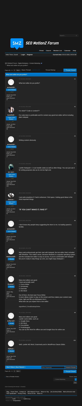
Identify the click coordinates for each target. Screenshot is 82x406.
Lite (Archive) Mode (56, 391)
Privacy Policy (22, 393)
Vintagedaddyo (17, 400)
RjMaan (10, 349)
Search (48, 50)
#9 (75, 312)
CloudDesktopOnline (33, 306)
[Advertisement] (41, 16)
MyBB (14, 398)
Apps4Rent (22, 306)
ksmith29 (10, 115)
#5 (75, 193)
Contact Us (22, 391)
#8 (75, 276)
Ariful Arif (10, 321)
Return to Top (45, 391)
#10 (75, 340)
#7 (75, 248)
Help (74, 50)
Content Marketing (34, 63)
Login (22, 54)
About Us (39, 393)
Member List (57, 50)
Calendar (66, 50)
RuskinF (11, 284)
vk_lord (10, 172)
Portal (41, 50)
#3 (75, 136)
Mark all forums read (69, 391)
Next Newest (20, 367)
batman (10, 199)
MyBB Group (27, 398)
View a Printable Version (12, 376)
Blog (8, 391)
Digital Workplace (23, 63)
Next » (18, 70)
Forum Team (14, 391)
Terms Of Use (31, 393)
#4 (75, 163)
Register (29, 54)
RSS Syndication (11, 393)
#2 (75, 106)
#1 (75, 79)
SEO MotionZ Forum (11, 63)
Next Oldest (11, 367)
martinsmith (10, 256)
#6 (75, 220)
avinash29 (10, 87)
